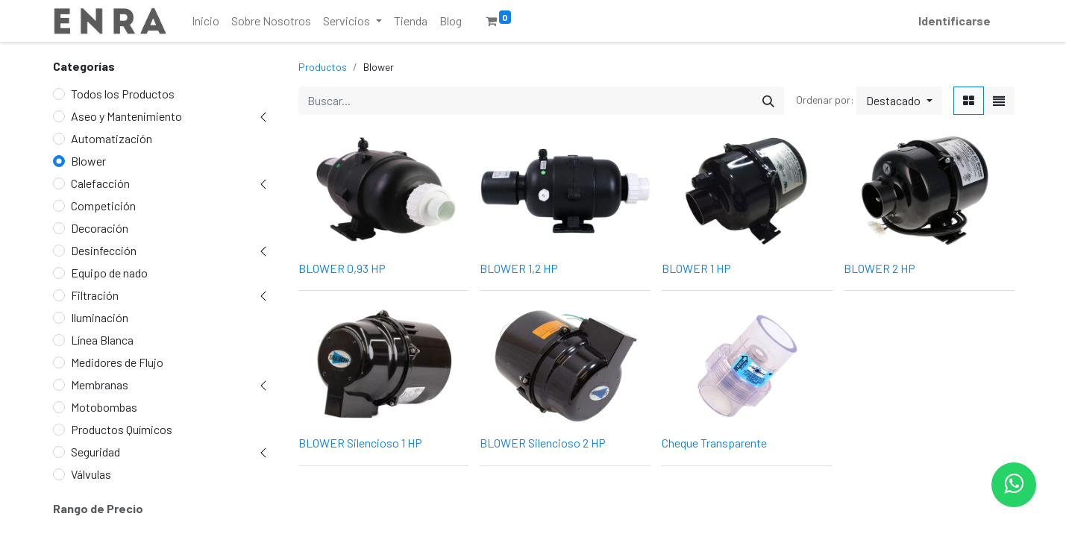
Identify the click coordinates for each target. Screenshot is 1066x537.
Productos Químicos (121, 429)
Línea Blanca (102, 340)
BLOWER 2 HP (879, 268)
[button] (898, 101)
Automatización (111, 138)
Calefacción (100, 183)
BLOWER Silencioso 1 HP (360, 443)
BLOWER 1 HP (696, 268)
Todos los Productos (123, 94)
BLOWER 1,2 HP (519, 268)
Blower (88, 161)
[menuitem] (205, 21)
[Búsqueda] (768, 101)
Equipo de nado (109, 273)
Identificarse (954, 20)
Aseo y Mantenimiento (126, 116)
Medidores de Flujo (117, 362)
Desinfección (104, 250)
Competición (103, 205)
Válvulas (91, 474)
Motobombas (104, 407)
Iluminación (99, 317)
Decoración (99, 228)
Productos (322, 66)
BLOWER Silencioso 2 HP (543, 443)
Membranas (99, 384)
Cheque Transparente (714, 443)
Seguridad (95, 452)
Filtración (95, 295)
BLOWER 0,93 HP (342, 268)
